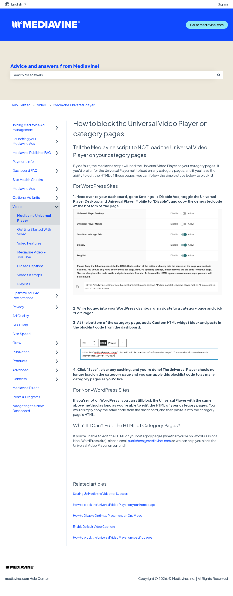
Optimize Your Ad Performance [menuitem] (26, 295)
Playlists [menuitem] (23, 284)
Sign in (223, 4)
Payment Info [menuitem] (23, 161)
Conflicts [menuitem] (20, 379)
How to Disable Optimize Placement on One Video (107, 515)
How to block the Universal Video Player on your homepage (114, 504)
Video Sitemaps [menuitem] (29, 275)
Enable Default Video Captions (94, 526)
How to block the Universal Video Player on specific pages (112, 537)
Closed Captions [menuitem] (30, 266)
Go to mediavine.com (207, 25)
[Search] (219, 75)
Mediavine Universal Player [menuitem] (34, 217)
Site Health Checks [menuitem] (28, 179)
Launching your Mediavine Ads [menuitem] (24, 141)
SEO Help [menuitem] (20, 325)
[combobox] (112, 75)
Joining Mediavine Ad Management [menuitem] (29, 127)
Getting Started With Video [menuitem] (34, 231)
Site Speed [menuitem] (22, 333)
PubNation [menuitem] (21, 352)
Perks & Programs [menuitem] (26, 397)
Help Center (20, 105)
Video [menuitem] (17, 206)
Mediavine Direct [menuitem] (26, 387)
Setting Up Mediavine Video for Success (100, 493)
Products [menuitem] (20, 360)
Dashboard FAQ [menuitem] (25, 170)
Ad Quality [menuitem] (21, 315)
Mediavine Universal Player (74, 105)
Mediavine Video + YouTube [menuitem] (31, 254)
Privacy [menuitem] (18, 306)
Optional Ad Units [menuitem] (26, 197)
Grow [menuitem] (17, 342)
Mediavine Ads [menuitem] (24, 188)
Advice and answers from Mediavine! (54, 66)
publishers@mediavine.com (149, 440)
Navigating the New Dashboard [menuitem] (28, 408)
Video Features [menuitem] (29, 243)
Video (41, 105)
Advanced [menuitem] (20, 370)
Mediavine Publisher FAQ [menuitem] (32, 152)
